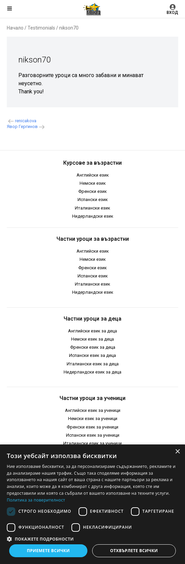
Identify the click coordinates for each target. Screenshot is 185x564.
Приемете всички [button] (48, 550)
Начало (15, 28)
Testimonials (41, 28)
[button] (92, 538)
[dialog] (92, 504)
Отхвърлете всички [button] (134, 550)
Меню (9, 8)
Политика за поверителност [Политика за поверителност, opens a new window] (36, 500)
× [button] (177, 451)
